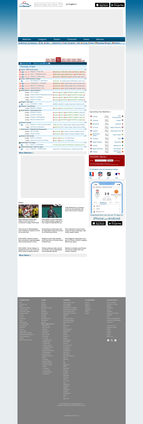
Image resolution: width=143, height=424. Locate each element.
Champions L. (33, 43)
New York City (46, 327)
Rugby (108, 329)
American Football (111, 327)
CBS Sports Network (59, 74)
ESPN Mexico (74, 81)
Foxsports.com (78, 144)
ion (63, 138)
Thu (58, 60)
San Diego (45, 359)
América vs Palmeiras (36, 138)
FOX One (65, 343)
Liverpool (43, 306)
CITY (64, 323)
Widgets (109, 306)
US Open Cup (23, 304)
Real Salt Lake (46, 354)
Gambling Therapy (76, 403)
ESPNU (65, 334)
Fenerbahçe (44, 320)
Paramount (66, 368)
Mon (79, 60)
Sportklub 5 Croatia (63, 104)
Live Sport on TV (111, 325)
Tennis (108, 334)
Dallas (44, 357)
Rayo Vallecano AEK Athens (39, 80)
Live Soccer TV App (112, 304)
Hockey (109, 332)
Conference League (25, 311)
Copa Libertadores (24, 336)
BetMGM (82, 97)
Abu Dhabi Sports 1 (66, 149)
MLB (116, 178)
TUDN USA (64, 71)
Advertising (110, 307)
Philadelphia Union (48, 347)
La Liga (85, 43)
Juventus (43, 315)
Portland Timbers (47, 372)
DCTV (64, 327)
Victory (65, 395)
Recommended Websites (113, 318)
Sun (74, 60)
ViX (81, 74)
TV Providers (90, 300)
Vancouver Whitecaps (48, 350)
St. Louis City (46, 370)
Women (100, 39)
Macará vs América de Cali (37, 119)
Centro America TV (69, 108)
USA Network (66, 393)
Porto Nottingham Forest (38, 74)
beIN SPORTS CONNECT (72, 92)
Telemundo (66, 375)
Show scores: (25, 63)
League (41, 63)
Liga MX (72, 43)
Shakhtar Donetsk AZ (37, 88)
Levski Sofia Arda (36, 103)
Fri (63, 60)
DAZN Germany (76, 124)
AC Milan (43, 316)
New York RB (45, 334)
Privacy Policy (100, 164)
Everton (43, 309)
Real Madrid (44, 313)
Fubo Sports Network (68, 356)
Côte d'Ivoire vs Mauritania (37, 127)
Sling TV (87, 302)
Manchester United (46, 307)
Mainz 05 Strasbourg (37, 85)
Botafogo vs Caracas (35, 112)
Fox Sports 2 (66, 348)
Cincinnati (45, 338)
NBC (64, 363)
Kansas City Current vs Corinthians (39, 140)
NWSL (21, 306)
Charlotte (44, 329)
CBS (64, 316)
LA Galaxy (45, 368)
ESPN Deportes (67, 329)
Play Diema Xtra (80, 104)
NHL (108, 178)
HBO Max (65, 359)
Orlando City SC (47, 345)
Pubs (108, 316)
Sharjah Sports (76, 149)
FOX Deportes (70, 144)
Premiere (65, 372)
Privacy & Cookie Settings (114, 320)
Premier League (24, 313)
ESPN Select (66, 331)
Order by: (35, 63)
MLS (65, 43)
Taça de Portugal (24, 323)
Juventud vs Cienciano (36, 114)
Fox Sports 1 (66, 347)
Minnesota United (47, 363)
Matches (26, 39)
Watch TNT (66, 398)
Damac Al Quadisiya (37, 144)
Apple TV (87, 306)
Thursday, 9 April (27, 67)
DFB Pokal (22, 327)
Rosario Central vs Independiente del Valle (41, 94)
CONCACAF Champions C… (27, 334)
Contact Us (110, 322)
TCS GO (65, 373)
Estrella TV (66, 336)
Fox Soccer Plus (57, 144)
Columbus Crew (47, 340)
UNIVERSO (66, 389)
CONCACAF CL (57, 43)
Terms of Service (110, 164)
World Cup (23, 43)
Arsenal (43, 302)
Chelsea (43, 304)
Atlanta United (46, 341)
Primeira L (117, 43)
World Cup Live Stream (26, 332)
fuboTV (77, 74)
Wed (53, 60)
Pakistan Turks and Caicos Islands (40, 124)
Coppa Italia (23, 331)
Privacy (109, 309)
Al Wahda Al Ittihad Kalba (38, 148)
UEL (42, 43)
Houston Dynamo (47, 364)
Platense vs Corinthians (36, 97)
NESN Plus (66, 364)
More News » (25, 291)
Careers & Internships (112, 313)
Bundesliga (100, 43)
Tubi (61, 138)
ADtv (81, 149)
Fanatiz (56, 92)
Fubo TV (87, 304)
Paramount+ (57, 71)
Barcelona (44, 311)
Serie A (92, 43)
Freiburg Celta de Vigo (37, 76)
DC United (45, 336)
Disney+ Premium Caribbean (72, 131)
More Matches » (26, 153)
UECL (48, 43)
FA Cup (22, 329)
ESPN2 (65, 332)
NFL (99, 178)
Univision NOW (85, 71)
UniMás (70, 71)
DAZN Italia (83, 124)
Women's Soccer (111, 302)
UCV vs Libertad (34, 92)
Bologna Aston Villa (36, 71)
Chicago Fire (45, 331)
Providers (109, 315)
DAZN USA (65, 76)
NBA (91, 178)
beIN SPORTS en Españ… (70, 309)
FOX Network (66, 341)
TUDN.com (76, 71)
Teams (57, 39)
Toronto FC (45, 332)
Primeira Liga (23, 322)
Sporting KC (46, 373)
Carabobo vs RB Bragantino (37, 117)
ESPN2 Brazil (70, 138)
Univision (65, 391)
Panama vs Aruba (35, 133)
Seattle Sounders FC (47, 356)
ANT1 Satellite (67, 304)
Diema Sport (72, 104)
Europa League (24, 309)
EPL (79, 43)
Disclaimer (109, 311)
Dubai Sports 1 (57, 149)
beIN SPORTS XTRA (85, 92)
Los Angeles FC (46, 348)
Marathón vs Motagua (36, 108)
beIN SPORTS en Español (76, 95)
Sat (68, 60)
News (86, 39)
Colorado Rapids (46, 361)
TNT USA (65, 377)
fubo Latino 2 (66, 354)
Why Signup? (117, 160)
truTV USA (66, 380)
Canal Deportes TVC (80, 108)
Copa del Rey (23, 325)
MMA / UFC (110, 336)
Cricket (109, 331)
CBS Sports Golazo (68, 318)
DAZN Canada (76, 76)
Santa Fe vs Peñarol (35, 99)
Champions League (25, 307)
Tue (47, 60)
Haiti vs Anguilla (34, 131)
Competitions (24, 300)
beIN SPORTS (63, 95)
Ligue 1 (109, 43)
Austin (44, 366)
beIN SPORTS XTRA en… (70, 313)
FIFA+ (61, 124)
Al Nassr (43, 322)
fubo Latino (66, 352)
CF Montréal (46, 343)
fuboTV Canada (85, 76)
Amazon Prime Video (68, 302)
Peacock (65, 370)
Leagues (42, 39)
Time (46, 63)
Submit (110, 160)
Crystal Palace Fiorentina (38, 83)
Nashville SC (45, 325)
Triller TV (65, 379)
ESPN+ (87, 311)
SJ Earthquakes (46, 352)
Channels (72, 39)
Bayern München (45, 318)
